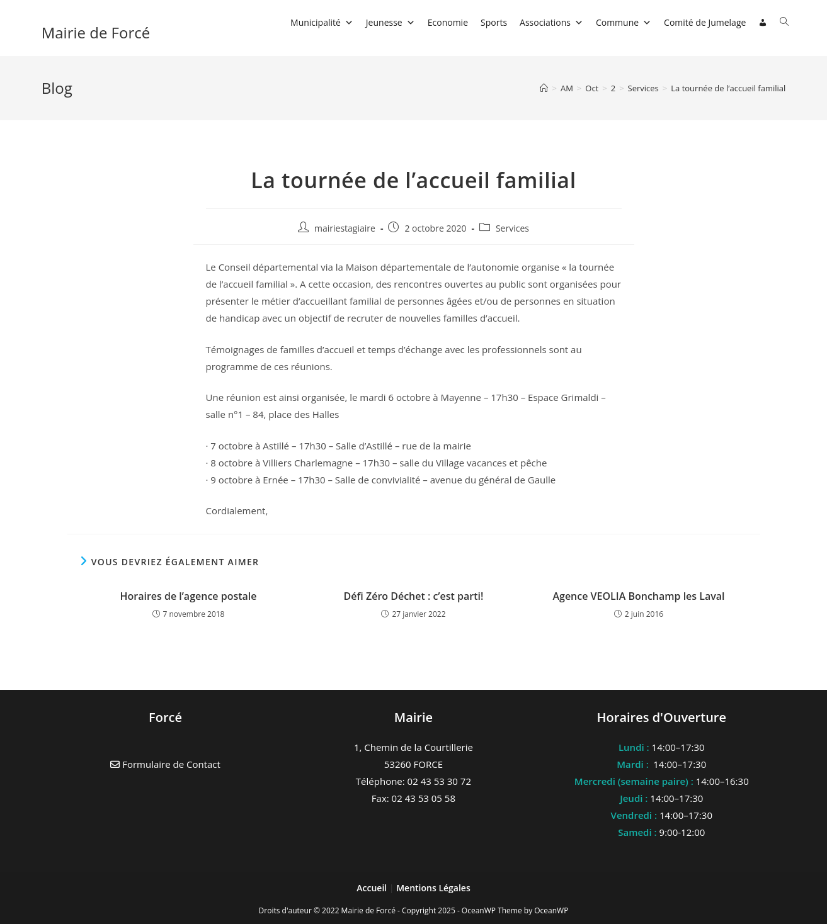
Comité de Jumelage (705, 22)
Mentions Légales (433, 888)
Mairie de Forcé (96, 32)
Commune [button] (623, 22)
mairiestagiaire (344, 228)
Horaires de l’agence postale (188, 596)
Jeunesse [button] (390, 22)
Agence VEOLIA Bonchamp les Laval (638, 596)
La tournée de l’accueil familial (728, 88)
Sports (494, 22)
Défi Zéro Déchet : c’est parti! (414, 596)
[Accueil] (544, 88)
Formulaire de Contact (165, 764)
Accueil (372, 888)
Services (512, 228)
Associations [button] (551, 22)
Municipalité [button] (321, 22)
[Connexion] (762, 22)
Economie (448, 22)
